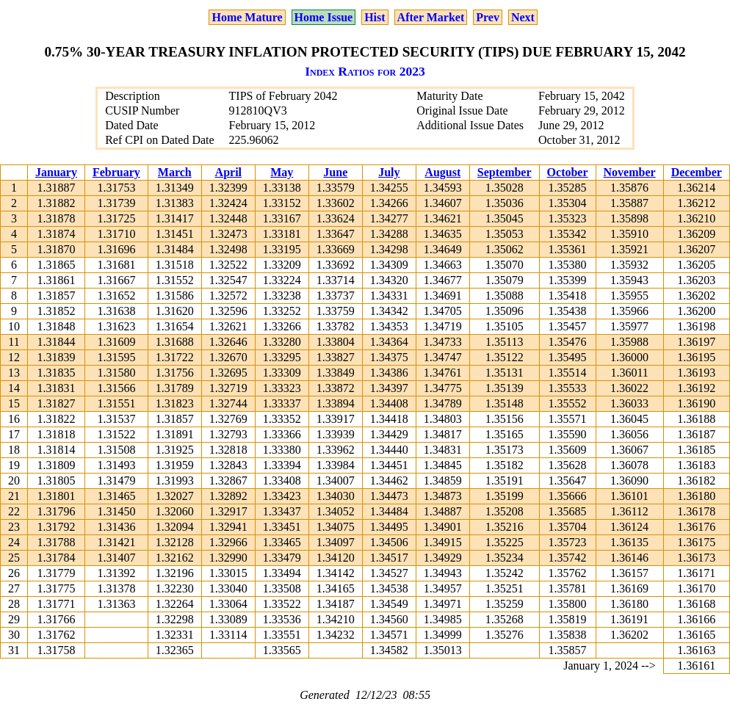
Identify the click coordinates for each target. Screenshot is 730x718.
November (630, 172)
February (116, 172)
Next (523, 17)
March (175, 172)
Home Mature (247, 17)
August (442, 172)
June (335, 172)
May (281, 172)
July (389, 172)
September (504, 172)
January (56, 172)
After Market (431, 17)
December (696, 172)
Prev (487, 17)
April (228, 172)
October (567, 172)
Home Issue (323, 17)
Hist (374, 17)
